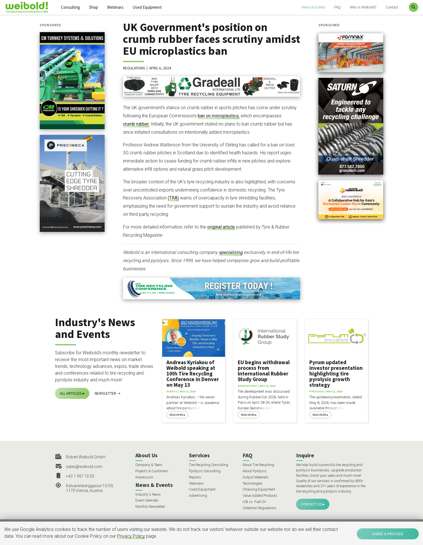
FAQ (337, 7)
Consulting (70, 7)
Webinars (115, 7)
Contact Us (311, 504)
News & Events (313, 7)
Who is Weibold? (363, 7)
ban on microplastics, (218, 115)
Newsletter (105, 393)
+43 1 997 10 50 (80, 476)
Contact (391, 7)
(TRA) (173, 198)
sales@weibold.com (84, 466)
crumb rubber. (136, 124)
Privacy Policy (131, 536)
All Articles (71, 393)
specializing (231, 252)
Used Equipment (147, 7)
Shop (93, 7)
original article (221, 227)
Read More (176, 415)
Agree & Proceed (387, 533)
